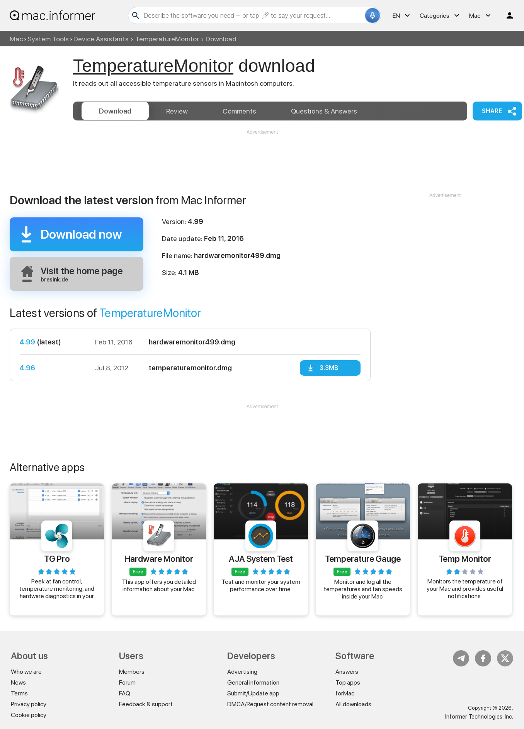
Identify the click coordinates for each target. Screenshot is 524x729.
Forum (127, 682)
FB (483, 658)
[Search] (253, 15)
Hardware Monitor (158, 559)
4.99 (27, 342)
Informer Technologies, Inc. (479, 716)
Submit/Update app (253, 693)
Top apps (347, 682)
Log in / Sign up (506, 15)
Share (492, 111)
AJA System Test (261, 559)
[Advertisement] (262, 158)
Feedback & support (146, 704)
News (18, 682)
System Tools (48, 39)
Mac (16, 39)
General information (253, 682)
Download (115, 111)
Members (132, 671)
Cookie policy (28, 715)
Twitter (505, 658)
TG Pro (57, 559)
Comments (239, 111)
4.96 (27, 368)
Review (177, 111)
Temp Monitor (465, 559)
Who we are (26, 671)
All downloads (353, 704)
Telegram (461, 658)
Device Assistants (101, 39)
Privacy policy (28, 704)
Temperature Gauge (363, 559)
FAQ (124, 693)
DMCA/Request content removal (270, 704)
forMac (344, 693)
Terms (19, 693)
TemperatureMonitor (167, 39)
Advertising (242, 671)
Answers (324, 111)
